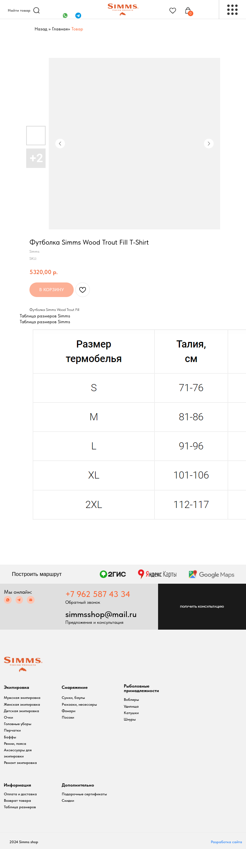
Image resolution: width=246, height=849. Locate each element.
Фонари (68, 711)
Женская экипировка (22, 704)
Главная (60, 29)
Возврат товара (17, 800)
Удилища (131, 706)
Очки (8, 717)
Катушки (131, 713)
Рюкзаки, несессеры (79, 704)
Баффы (10, 737)
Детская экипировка (21, 711)
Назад (41, 29)
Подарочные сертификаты (84, 794)
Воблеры (131, 699)
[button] (202, 607)
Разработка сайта (226, 842)
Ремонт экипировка (20, 762)
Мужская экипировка (22, 697)
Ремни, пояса (15, 743)
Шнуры (130, 719)
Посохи (68, 717)
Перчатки (12, 730)
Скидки (68, 800)
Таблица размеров (20, 807)
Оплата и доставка (20, 794)
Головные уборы (17, 724)
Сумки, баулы (73, 697)
